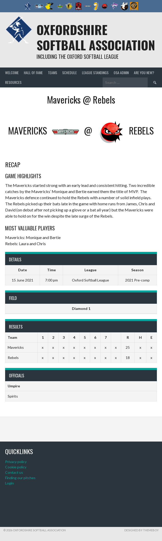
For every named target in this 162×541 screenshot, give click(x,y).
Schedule (69, 72)
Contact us (14, 472)
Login (9, 483)
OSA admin (121, 72)
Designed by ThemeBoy (141, 530)
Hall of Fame (33, 72)
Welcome (12, 72)
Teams (52, 72)
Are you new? (144, 72)
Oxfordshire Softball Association (96, 37)
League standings (95, 72)
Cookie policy (15, 467)
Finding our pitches (20, 478)
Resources (13, 82)
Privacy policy (16, 461)
